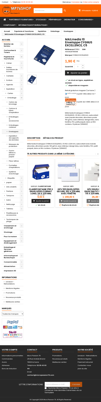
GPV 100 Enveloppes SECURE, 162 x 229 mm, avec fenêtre (68, 191)
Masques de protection (14, 145)
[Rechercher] (50, 10)
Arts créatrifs (11, 187)
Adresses (6, 365)
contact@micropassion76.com (40, 375)
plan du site (82, 368)
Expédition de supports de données (14, 138)
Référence (69, 49)
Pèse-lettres (14, 161)
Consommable (85, 19)
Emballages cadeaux (13, 126)
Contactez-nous (84, 365)
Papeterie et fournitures (21, 19)
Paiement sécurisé (85, 362)
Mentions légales (12, 288)
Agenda (9, 84)
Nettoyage (10, 204)
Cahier (9, 63)
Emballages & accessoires (14, 119)
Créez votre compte (91, 2)
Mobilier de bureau (8, 45)
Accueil (6, 39)
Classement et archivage (10, 227)
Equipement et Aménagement (10, 242)
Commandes (7, 359)
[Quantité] (78, 66)
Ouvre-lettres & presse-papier (12, 153)
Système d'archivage (14, 173)
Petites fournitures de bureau (12, 69)
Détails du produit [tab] (53, 138)
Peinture (9, 191)
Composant (9, 25)
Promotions (10, 293)
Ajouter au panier (77, 72)
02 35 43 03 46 (27, 2)
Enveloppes (13, 131)
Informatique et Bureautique (32, 25)
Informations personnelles (12, 355)
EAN (83, 49)
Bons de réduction (9, 368)
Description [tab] (33, 138)
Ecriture (9, 80)
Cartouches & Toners (10, 51)
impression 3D (10, 271)
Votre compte (9, 349)
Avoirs (4, 362)
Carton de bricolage (13, 103)
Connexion (75, 2)
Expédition (10, 89)
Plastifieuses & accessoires (12, 214)
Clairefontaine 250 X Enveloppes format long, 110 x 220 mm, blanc (41, 192)
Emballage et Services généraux (9, 249)
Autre (8, 200)
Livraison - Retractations (9, 283)
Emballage (12, 98)
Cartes (10, 93)
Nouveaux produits (13, 297)
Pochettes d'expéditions (14, 166)
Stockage (41, 19)
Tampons (10, 195)
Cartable (10, 76)
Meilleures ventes (12, 302)
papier (9, 182)
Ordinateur (69, 19)
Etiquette (11, 178)
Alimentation (9, 266)
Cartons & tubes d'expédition (14, 110)
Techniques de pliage (12, 220)
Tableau (9, 208)
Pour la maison (10, 236)
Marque (68, 55)
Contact (5, 2)
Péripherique (55, 19)
